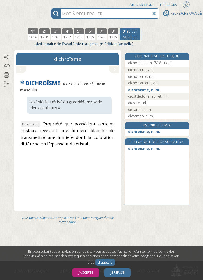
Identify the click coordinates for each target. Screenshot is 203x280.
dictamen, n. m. (141, 115)
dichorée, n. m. (150, 62)
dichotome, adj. (141, 69)
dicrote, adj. (137, 102)
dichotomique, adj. (143, 82)
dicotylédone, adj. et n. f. (148, 96)
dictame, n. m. (140, 109)
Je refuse (117, 272)
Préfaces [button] (168, 5)
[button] (6, 57)
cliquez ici (105, 262)
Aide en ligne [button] (141, 5)
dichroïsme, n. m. (144, 89)
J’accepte (86, 272)
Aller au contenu (34, 5)
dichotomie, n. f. (141, 76)
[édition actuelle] (130, 34)
